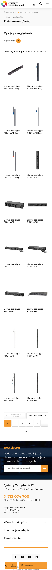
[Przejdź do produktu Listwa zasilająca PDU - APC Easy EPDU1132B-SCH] (37, 115)
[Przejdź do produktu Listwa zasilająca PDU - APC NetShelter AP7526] (37, 293)
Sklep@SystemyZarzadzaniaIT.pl (22, 500)
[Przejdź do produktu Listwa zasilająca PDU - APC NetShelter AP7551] (14, 338)
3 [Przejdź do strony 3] (22, 423)
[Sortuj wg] (33, 565)
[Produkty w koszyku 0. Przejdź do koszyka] (34, 4)
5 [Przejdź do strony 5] (37, 423)
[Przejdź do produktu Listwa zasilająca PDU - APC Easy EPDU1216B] (14, 160)
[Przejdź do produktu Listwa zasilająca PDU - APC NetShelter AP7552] (37, 338)
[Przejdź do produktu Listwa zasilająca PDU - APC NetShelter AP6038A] (37, 249)
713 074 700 (18, 496)
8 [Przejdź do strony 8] (26, 431)
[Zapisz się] (44, 468)
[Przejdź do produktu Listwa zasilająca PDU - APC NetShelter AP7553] (14, 383)
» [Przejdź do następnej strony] (45, 415)
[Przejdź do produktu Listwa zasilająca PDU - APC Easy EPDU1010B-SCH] (14, 71)
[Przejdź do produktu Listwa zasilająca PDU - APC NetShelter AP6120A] (14, 293)
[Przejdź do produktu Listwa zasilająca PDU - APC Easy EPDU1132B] (14, 115)
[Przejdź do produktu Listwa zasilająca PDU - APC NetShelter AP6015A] (14, 204)
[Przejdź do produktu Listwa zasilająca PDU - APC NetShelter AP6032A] (14, 249)
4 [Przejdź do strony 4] (29, 423)
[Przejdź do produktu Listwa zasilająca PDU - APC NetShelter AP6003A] (37, 160)
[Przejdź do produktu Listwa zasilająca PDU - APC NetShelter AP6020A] (37, 204)
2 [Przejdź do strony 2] (14, 423)
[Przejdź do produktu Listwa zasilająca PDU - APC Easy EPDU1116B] (37, 71)
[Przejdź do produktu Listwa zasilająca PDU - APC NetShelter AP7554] (37, 383)
